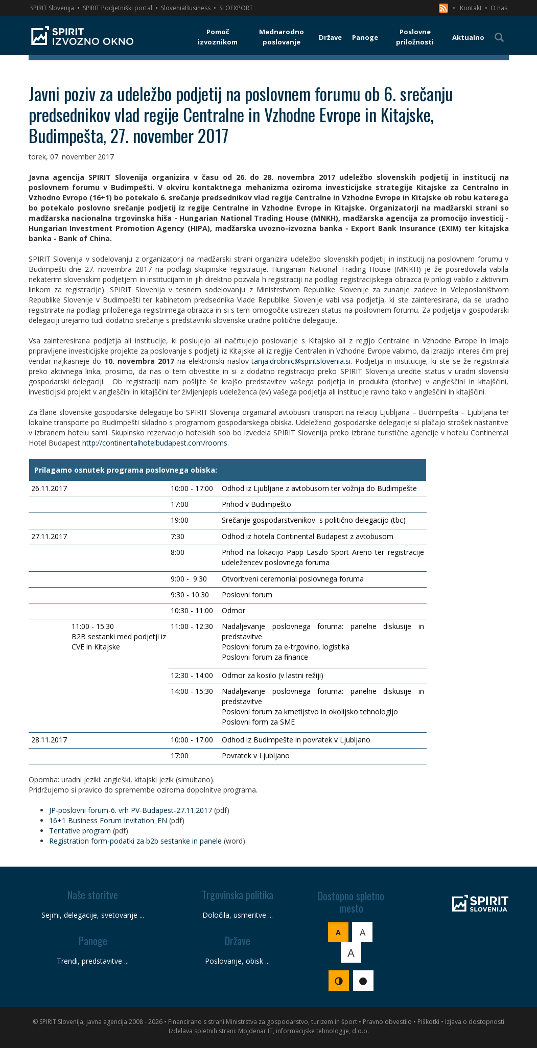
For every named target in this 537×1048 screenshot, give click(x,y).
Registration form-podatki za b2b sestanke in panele (135, 841)
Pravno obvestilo (387, 1021)
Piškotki (428, 1021)
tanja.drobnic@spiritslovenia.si (301, 361)
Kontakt (471, 8)
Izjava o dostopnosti (474, 1021)
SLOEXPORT (236, 8)
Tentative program (80, 830)
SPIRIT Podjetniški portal (117, 8)
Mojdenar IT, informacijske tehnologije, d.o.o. (303, 1031)
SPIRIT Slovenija (52, 8)
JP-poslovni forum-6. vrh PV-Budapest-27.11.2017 (130, 810)
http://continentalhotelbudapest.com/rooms (154, 443)
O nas (499, 8)
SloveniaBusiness (186, 8)
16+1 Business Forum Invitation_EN (108, 820)
